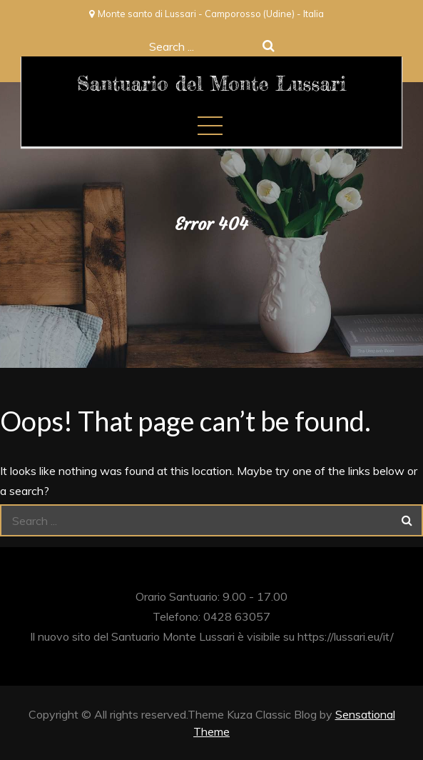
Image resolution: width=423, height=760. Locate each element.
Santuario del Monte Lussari (211, 83)
